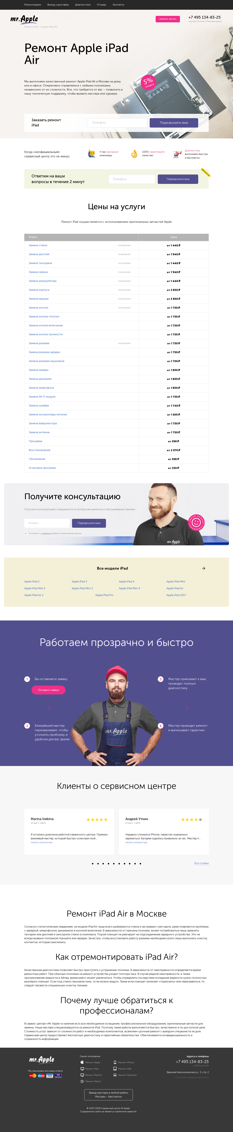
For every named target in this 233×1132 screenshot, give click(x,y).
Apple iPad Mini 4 (129, 588)
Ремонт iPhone (123, 1062)
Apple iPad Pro (104, 595)
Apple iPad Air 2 (34, 595)
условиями (46, 534)
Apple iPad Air (174, 588)
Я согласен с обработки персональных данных (53, 533)
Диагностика (82, 5)
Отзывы (101, 5)
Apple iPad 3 (79, 581)
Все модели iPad (112, 568)
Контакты (118, 5)
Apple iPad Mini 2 (34, 588)
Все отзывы (201, 863)
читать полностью (42, 842)
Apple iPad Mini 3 (82, 588)
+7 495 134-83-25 (205, 17)
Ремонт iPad (31, 27)
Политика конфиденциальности (192, 1077)
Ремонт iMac (90, 1069)
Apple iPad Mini (175, 581)
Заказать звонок (167, 19)
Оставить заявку (48, 690)
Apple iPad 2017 (176, 595)
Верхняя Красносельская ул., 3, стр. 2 (188, 1072)
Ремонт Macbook (125, 1075)
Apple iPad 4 (126, 581)
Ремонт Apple (90, 1062)
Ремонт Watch (91, 1081)
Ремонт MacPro (91, 1075)
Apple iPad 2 (32, 581)
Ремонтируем (32, 5)
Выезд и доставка (58, 5)
